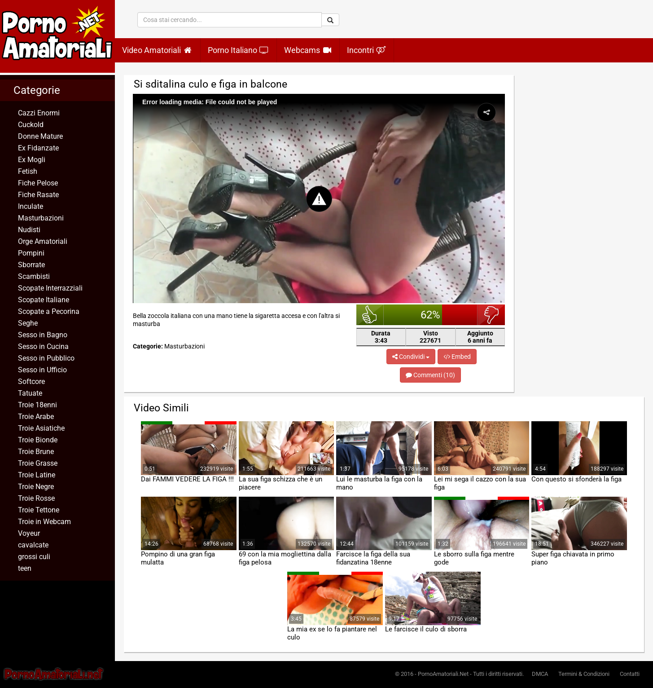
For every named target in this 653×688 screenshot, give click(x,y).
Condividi (410, 356)
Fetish (27, 171)
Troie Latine (36, 475)
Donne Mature (40, 136)
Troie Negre (36, 486)
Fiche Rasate (38, 194)
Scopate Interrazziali (50, 288)
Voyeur (29, 533)
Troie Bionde (37, 440)
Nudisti (29, 229)
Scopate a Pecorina (48, 311)
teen (24, 568)
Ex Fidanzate (38, 148)
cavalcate (33, 545)
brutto (491, 314)
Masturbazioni (41, 218)
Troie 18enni (37, 405)
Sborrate (31, 264)
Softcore (31, 381)
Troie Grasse (37, 463)
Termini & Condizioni (583, 673)
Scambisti (34, 276)
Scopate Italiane (43, 299)
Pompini (31, 253)
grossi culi (34, 556)
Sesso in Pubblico (46, 358)
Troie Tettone (38, 510)
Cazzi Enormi (39, 113)
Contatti (630, 673)
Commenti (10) (430, 375)
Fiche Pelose (38, 183)
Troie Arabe (36, 416)
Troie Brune (36, 451)
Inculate (30, 206)
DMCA (540, 673)
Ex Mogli (31, 159)
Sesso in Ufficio (42, 370)
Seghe (28, 323)
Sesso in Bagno (42, 335)
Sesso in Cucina (43, 346)
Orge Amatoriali (42, 241)
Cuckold (31, 124)
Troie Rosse (36, 498)
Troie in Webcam (44, 521)
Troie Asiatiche (41, 428)
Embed (457, 356)
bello (370, 314)
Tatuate (30, 393)
